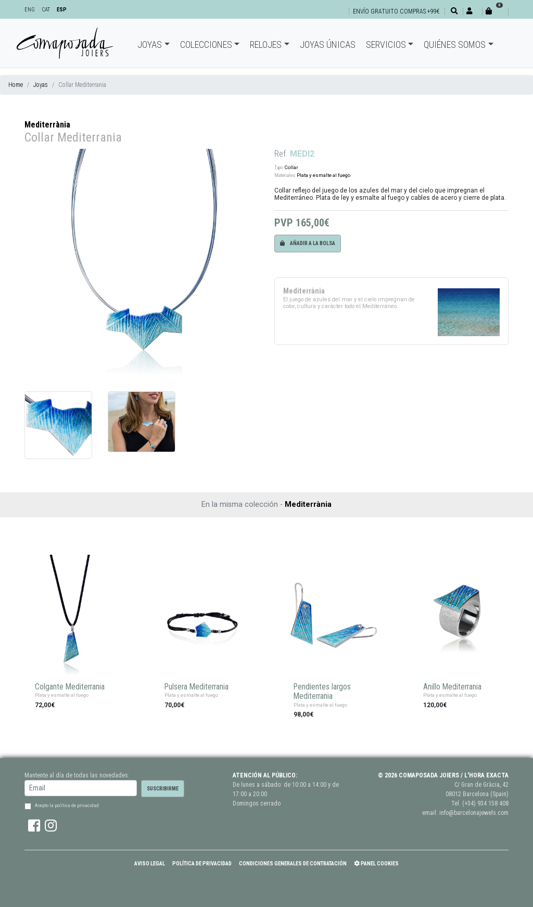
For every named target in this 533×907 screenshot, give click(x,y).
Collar (291, 167)
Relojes (266, 44)
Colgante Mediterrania (70, 687)
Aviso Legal (149, 863)
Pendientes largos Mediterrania (322, 691)
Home (15, 84)
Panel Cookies (376, 863)
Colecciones (206, 44)
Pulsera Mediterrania (196, 687)
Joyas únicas (328, 44)
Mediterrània (47, 125)
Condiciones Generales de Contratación (293, 863)
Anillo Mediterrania (452, 687)
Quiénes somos (455, 44)
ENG (29, 9)
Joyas (149, 44)
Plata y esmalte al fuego (323, 175)
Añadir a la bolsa (307, 243)
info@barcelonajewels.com (474, 812)
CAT (46, 9)
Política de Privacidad (202, 863)
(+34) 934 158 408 (485, 803)
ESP (62, 9)
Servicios (386, 44)
